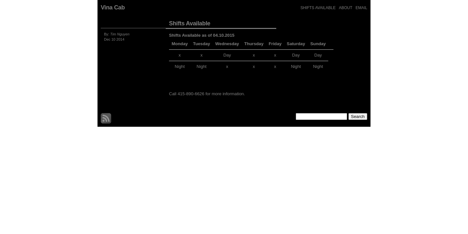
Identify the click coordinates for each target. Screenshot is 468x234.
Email (361, 8)
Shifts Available (317, 8)
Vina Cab (113, 7)
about (345, 8)
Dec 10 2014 (114, 39)
